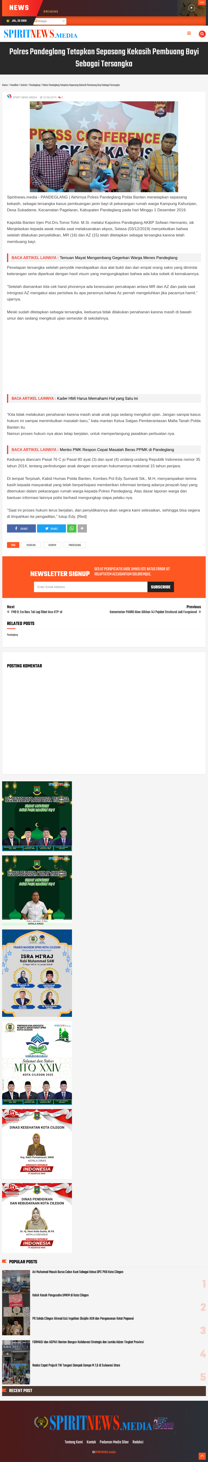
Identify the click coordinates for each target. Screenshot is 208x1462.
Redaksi (138, 1442)
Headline (31, 545)
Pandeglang (75, 545)
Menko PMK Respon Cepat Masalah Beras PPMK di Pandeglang (117, 449)
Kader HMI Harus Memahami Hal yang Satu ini (97, 398)
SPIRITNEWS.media (105, 1452)
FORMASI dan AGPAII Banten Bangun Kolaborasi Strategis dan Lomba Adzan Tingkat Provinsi (88, 1342)
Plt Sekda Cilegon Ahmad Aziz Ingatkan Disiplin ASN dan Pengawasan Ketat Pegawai (83, 1319)
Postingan (40, 21)
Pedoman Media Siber (114, 1442)
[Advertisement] (104, 357)
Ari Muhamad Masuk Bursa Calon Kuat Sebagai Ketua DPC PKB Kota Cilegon (77, 1272)
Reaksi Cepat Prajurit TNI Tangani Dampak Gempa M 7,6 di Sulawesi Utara (76, 1366)
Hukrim (52, 545)
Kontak (91, 1442)
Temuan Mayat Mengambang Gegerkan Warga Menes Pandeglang (118, 258)
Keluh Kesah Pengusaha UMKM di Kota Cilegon (60, 1295)
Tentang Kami (74, 1442)
